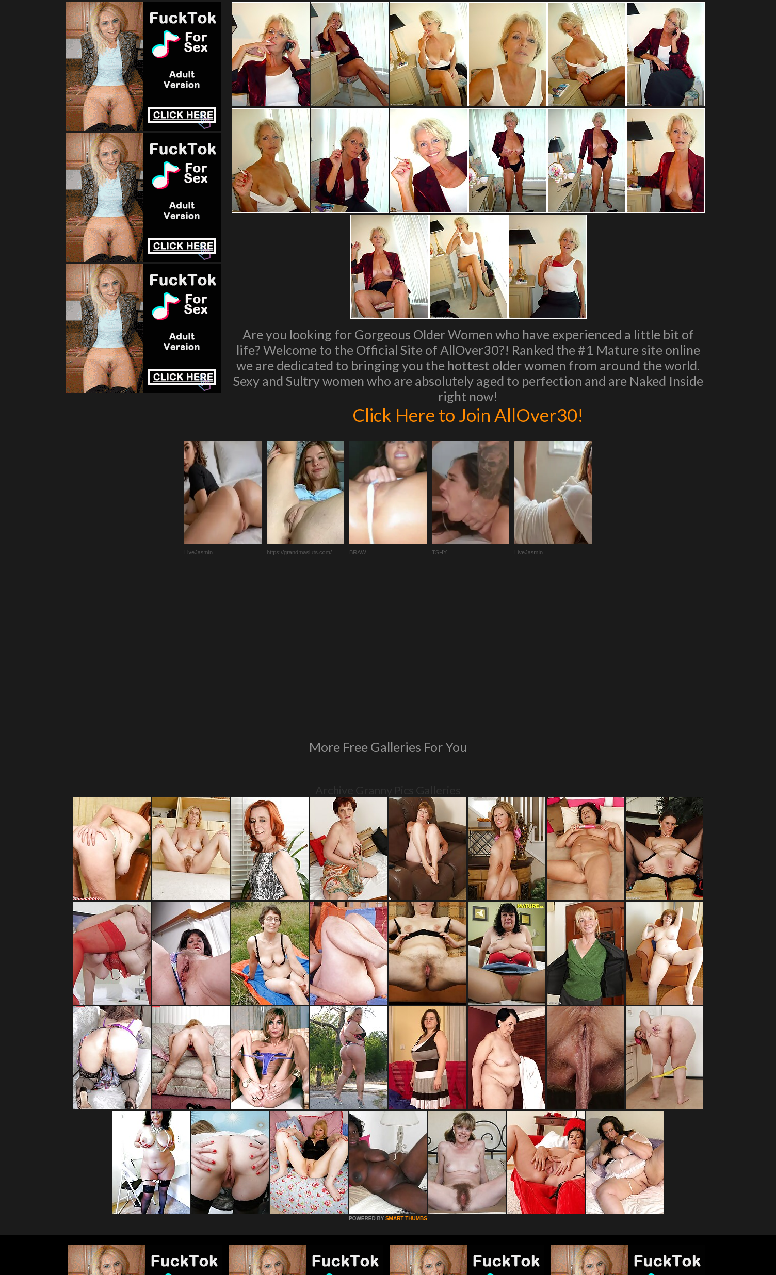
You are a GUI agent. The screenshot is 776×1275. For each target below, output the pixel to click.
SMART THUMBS (406, 1078)
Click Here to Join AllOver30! (468, 415)
